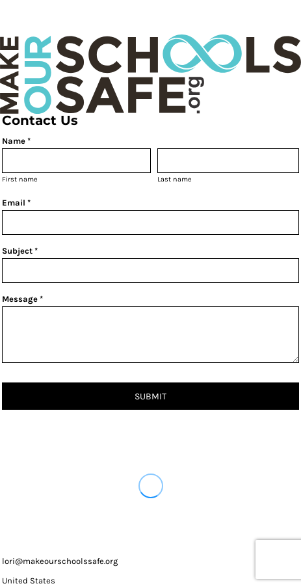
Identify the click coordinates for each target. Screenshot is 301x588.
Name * (16, 141)
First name (20, 179)
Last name (174, 179)
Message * (22, 299)
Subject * (20, 251)
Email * (16, 202)
